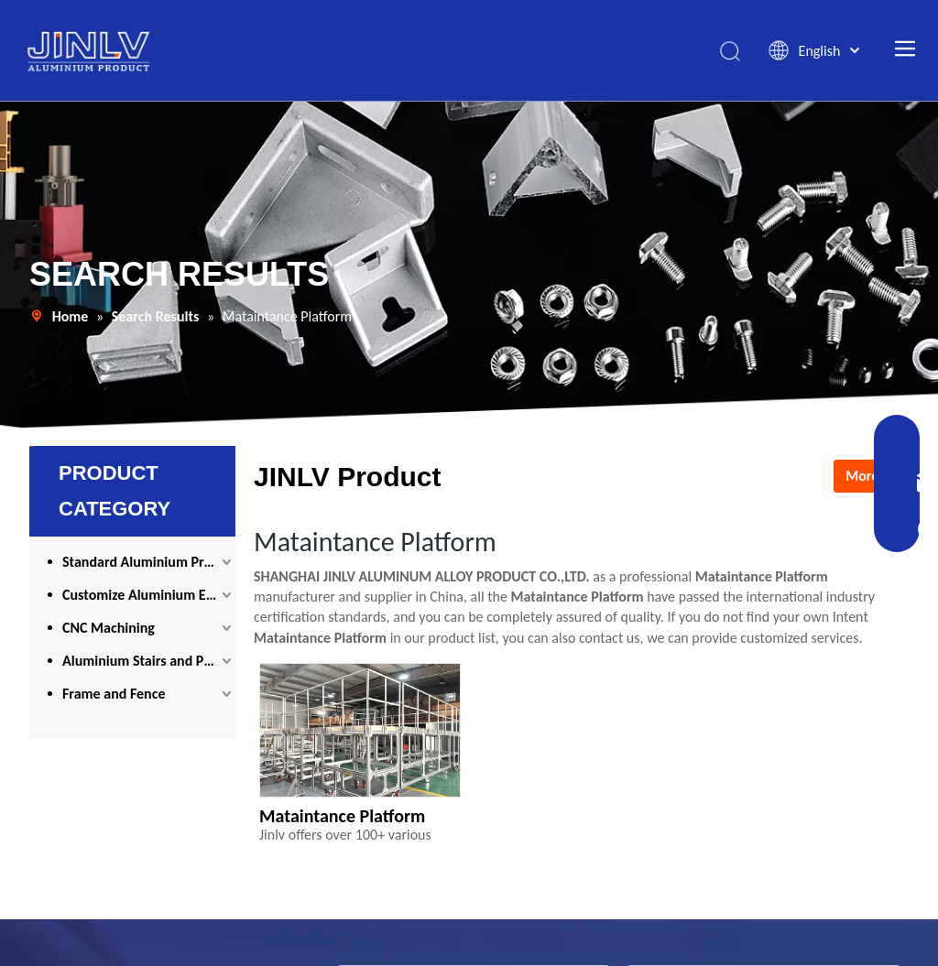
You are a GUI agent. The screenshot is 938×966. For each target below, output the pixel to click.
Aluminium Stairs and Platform (148, 660)
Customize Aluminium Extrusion (148, 594)
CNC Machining (108, 627)
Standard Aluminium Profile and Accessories (148, 561)
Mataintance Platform (342, 816)
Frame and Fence (113, 693)
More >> (871, 475)
